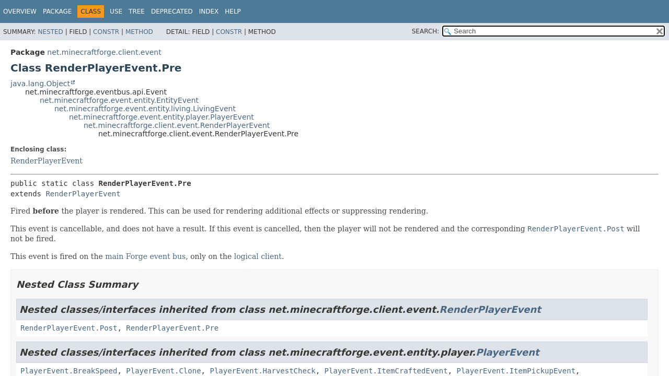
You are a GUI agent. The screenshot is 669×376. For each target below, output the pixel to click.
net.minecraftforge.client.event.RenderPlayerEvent (177, 125)
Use (116, 11)
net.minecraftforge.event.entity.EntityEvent (119, 100)
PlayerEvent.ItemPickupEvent (515, 371)
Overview (20, 11)
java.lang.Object (40, 83)
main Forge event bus (145, 256)
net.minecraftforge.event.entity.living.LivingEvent (145, 108)
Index (209, 11)
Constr (106, 32)
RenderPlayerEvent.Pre (172, 328)
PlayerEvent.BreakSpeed (68, 371)
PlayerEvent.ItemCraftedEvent (386, 371)
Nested (50, 32)
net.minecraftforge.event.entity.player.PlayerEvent (161, 117)
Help (233, 11)
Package (57, 11)
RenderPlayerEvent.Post (68, 328)
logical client (258, 256)
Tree (137, 11)
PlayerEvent (507, 352)
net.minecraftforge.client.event (104, 52)
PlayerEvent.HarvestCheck (262, 371)
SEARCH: (426, 31)
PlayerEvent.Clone (163, 371)
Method (139, 32)
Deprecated (172, 11)
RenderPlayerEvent (46, 161)
